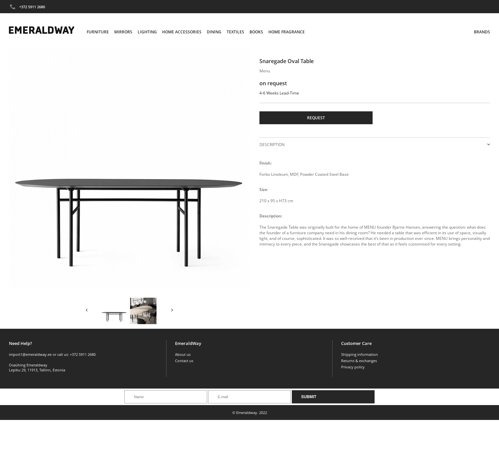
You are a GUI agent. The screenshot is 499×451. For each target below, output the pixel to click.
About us (183, 354)
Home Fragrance (286, 32)
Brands (482, 32)
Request (316, 118)
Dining (214, 32)
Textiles (235, 32)
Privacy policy (353, 366)
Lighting (147, 32)
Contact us (184, 360)
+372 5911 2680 (32, 6)
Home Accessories (182, 32)
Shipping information (359, 354)
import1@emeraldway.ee (30, 354)
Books (256, 32)
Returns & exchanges (359, 360)
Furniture (98, 32)
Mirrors (123, 32)
